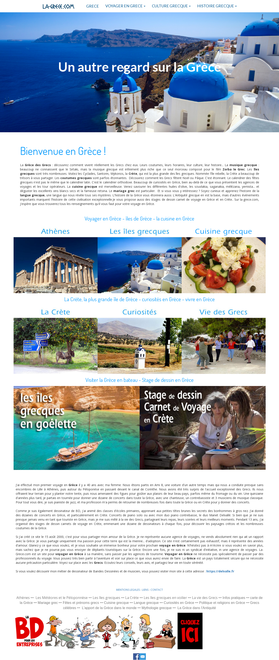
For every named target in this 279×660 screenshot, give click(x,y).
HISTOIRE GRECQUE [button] (217, 5)
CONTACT (157, 590)
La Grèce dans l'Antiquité (197, 608)
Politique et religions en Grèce (222, 603)
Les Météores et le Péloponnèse (62, 597)
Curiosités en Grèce (179, 603)
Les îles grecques (106, 597)
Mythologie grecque (157, 608)
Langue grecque (146, 603)
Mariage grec (48, 603)
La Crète (132, 597)
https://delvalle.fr (220, 571)
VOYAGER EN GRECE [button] (125, 5)
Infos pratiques (234, 598)
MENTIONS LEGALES (128, 590)
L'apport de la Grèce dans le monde (109, 608)
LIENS (145, 590)
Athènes (23, 597)
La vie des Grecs (205, 597)
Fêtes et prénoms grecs (81, 603)
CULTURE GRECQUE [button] (171, 5)
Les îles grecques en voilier (165, 597)
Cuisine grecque (116, 603)
